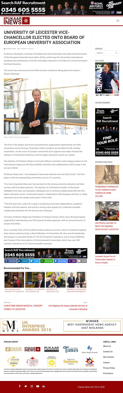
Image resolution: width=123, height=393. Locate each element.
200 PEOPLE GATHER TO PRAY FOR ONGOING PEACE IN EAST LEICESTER (107, 226)
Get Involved (108, 357)
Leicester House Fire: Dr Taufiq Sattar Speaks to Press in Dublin (105, 259)
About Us (107, 346)
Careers (106, 362)
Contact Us (108, 351)
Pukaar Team (10, 49)
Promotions (108, 373)
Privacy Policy (109, 368)
